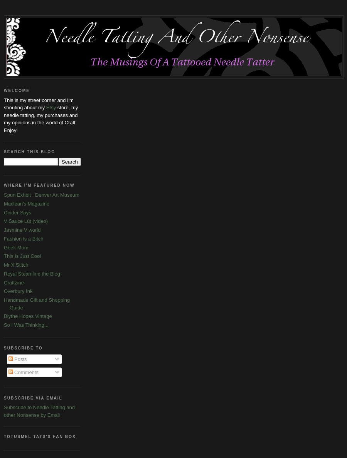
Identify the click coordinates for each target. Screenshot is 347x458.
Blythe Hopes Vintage (28, 316)
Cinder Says (17, 213)
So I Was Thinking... (26, 325)
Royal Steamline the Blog (32, 274)
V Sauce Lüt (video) (26, 221)
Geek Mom (16, 248)
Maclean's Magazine (26, 204)
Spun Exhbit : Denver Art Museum (41, 195)
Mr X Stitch (16, 265)
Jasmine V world (22, 230)
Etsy (51, 107)
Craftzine (14, 283)
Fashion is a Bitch (24, 239)
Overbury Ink (18, 291)
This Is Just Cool (22, 256)
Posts (17, 359)
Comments (23, 372)
